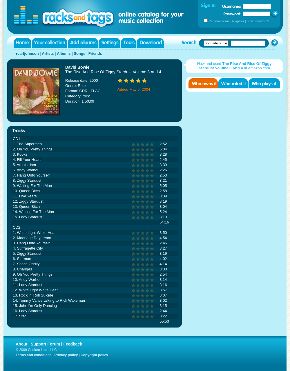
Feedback (72, 344)
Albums (64, 53)
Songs (79, 53)
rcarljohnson (27, 53)
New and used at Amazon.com (234, 65)
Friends (95, 53)
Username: (231, 6)
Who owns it (203, 83)
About (21, 344)
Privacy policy (66, 355)
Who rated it (233, 83)
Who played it (264, 83)
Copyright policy (94, 355)
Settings (109, 43)
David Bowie (77, 67)
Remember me (219, 21)
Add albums (83, 43)
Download (150, 43)
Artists (48, 53)
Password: (232, 13)
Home (22, 43)
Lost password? (258, 21)
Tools (128, 43)
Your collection (49, 43)
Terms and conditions (34, 355)
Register (238, 21)
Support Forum (45, 344)
